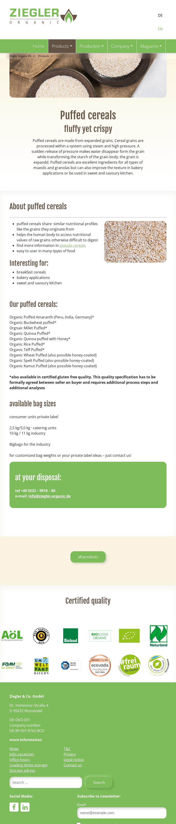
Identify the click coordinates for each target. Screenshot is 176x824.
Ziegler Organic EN (20, 56)
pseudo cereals (73, 245)
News (14, 748)
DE (160, 15)
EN (160, 28)
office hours (19, 759)
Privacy (70, 754)
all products (88, 556)
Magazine (149, 46)
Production (90, 46)
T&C (67, 748)
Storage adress (22, 770)
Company (120, 46)
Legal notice (74, 759)
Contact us (73, 765)
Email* (81, 805)
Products (60, 46)
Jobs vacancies (21, 754)
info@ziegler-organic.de (49, 496)
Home (38, 46)
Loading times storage (28, 765)
